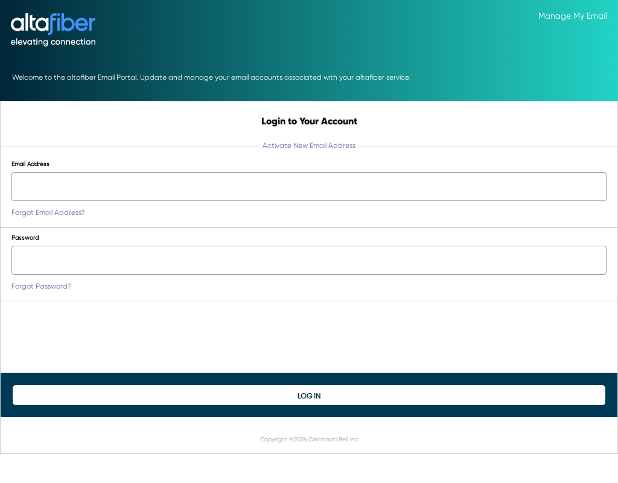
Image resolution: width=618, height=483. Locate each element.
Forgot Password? (41, 285)
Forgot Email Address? (47, 212)
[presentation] (103, 336)
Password (25, 237)
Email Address (30, 163)
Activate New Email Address (309, 145)
